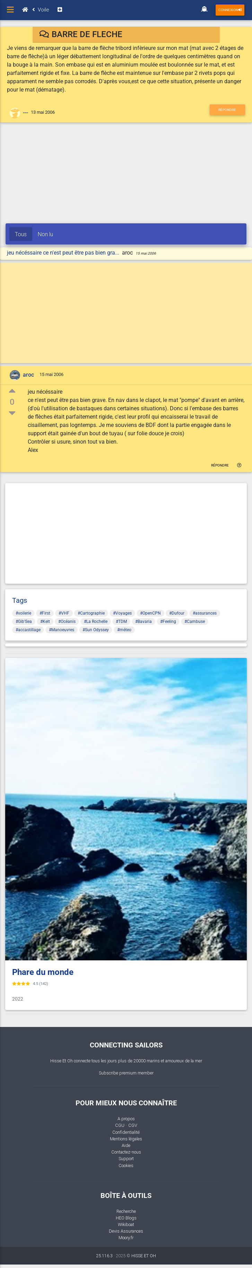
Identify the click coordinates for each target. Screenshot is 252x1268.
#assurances (205, 613)
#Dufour (176, 613)
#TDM (121, 621)
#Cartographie (91, 613)
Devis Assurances (126, 1231)
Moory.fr (126, 1238)
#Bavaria (143, 621)
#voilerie (23, 613)
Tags (19, 600)
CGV (132, 1125)
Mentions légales (126, 1139)
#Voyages (122, 613)
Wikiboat (126, 1224)
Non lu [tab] (45, 234)
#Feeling (168, 621)
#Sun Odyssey (95, 629)
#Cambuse (194, 621)
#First (45, 613)
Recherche (126, 1211)
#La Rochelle (95, 621)
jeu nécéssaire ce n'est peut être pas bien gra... (64, 252)
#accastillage (28, 629)
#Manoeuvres (61, 629)
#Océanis (67, 621)
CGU (119, 1125)
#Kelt (45, 621)
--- (25, 112)
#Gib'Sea (24, 621)
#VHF (64, 613)
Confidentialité (126, 1132)
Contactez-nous (126, 1152)
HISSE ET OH (143, 1256)
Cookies (126, 1165)
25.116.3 (104, 1256)
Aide (126, 1145)
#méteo (124, 629)
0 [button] (12, 402)
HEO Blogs (126, 1218)
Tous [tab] (21, 234)
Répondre (227, 110)
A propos (126, 1119)
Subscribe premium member (126, 1073)
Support (126, 1159)
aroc (28, 374)
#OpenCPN (150, 613)
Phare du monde (42, 972)
